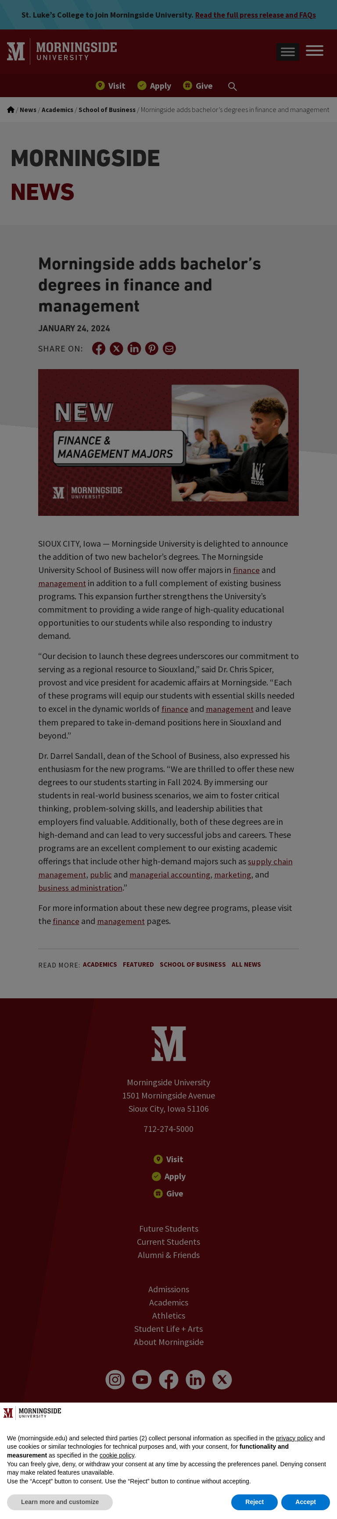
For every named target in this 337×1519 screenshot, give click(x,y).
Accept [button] (305, 1501)
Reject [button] (254, 1501)
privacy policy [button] (294, 1438)
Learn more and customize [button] (60, 1501)
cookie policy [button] (117, 1455)
